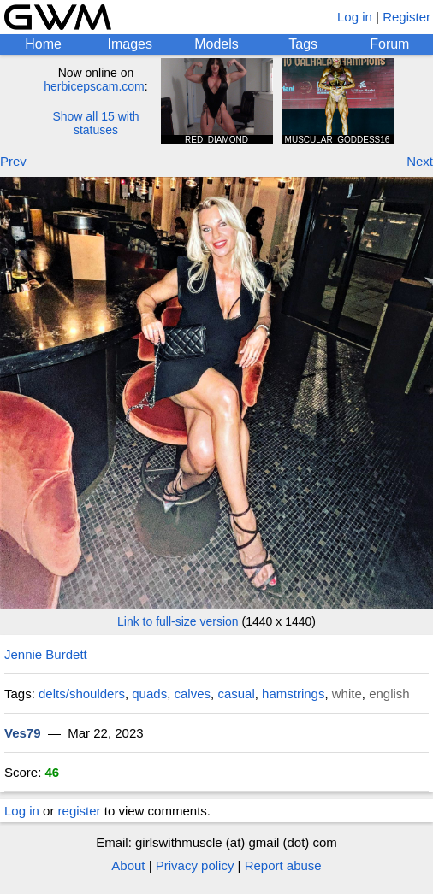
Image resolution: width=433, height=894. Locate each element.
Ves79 (22, 733)
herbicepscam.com (94, 86)
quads (149, 693)
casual (235, 693)
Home (43, 44)
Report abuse (283, 865)
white (347, 693)
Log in (354, 16)
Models (216, 44)
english (389, 693)
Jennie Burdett (45, 654)
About (128, 865)
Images (130, 44)
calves (193, 693)
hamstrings (293, 693)
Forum (389, 44)
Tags (302, 44)
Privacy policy (195, 865)
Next (419, 161)
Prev (13, 161)
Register (406, 16)
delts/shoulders (82, 693)
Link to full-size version (178, 621)
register (79, 810)
